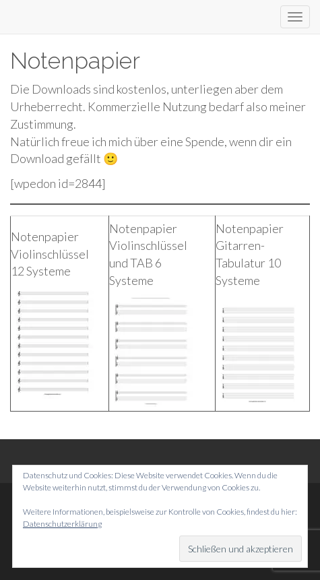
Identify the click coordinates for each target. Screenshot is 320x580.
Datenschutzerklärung (62, 524)
